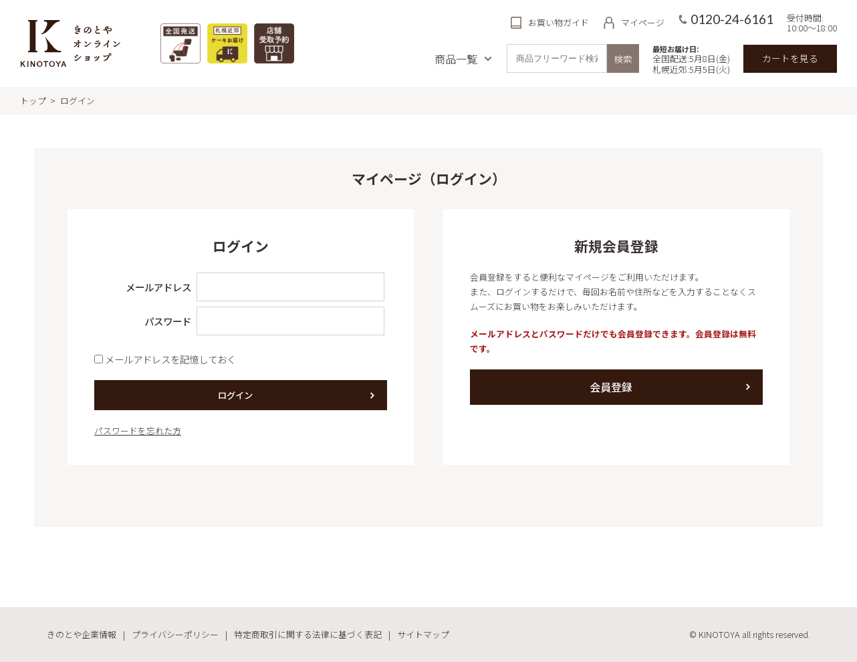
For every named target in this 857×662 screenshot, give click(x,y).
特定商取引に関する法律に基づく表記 (308, 634)
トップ (33, 100)
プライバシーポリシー (175, 634)
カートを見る (790, 58)
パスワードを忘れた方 (137, 430)
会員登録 (611, 387)
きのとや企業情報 (81, 634)
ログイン (235, 395)
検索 (623, 58)
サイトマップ (423, 634)
